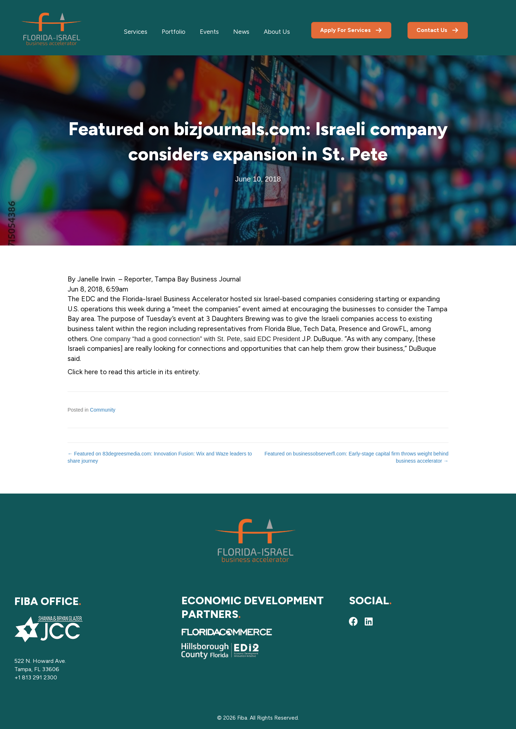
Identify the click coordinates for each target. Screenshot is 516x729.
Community (102, 410)
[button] (353, 621)
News (241, 31)
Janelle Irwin (96, 279)
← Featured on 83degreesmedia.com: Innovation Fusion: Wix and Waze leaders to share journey (160, 457)
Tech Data (319, 329)
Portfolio (173, 31)
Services (135, 31)
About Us (277, 31)
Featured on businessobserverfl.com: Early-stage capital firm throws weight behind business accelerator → (356, 457)
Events (209, 31)
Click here (83, 372)
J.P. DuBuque (321, 339)
